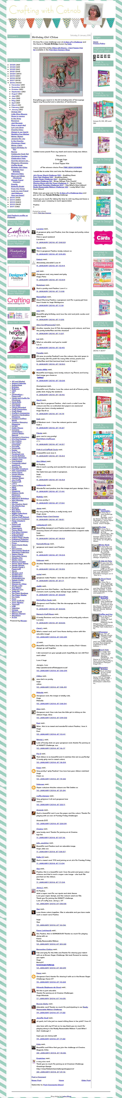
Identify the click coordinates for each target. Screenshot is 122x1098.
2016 (13, 83)
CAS (14, 391)
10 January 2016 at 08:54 (52, 704)
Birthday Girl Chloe (19, 167)
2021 (12, 71)
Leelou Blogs (66, 1096)
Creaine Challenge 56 (42, 181)
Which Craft (17, 612)
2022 (13, 69)
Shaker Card (17, 560)
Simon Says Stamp (20, 563)
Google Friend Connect (17, 181)
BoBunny (15, 389)
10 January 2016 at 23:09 (52, 824)
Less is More (17, 485)
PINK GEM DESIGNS (73, 167)
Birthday (15, 387)
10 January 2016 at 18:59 (51, 762)
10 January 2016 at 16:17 (51, 748)
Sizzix (14, 571)
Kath (38, 419)
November (16, 87)
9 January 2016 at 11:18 (50, 305)
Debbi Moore (17, 428)
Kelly (69, 44)
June (14, 98)
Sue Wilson (16, 587)
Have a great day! (18, 125)
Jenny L (40, 888)
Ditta (39, 1044)
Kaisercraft (16, 482)
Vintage (15, 610)
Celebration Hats (18, 158)
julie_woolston (43, 843)
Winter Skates (17, 136)
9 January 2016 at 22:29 (51, 595)
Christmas (16, 404)
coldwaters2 (42, 525)
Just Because (17, 123)
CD (13, 392)
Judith (39, 586)
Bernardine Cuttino (45, 949)
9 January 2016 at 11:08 (50, 291)
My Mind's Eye (18, 506)
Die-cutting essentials (16, 443)
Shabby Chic (17, 558)
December (16, 85)
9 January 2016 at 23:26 (51, 609)
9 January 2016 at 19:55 (51, 569)
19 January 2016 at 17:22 (51, 1013)
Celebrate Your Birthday (17, 170)
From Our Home (18, 189)
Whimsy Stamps (18, 614)
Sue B (39, 400)
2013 (12, 202)
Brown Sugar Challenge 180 (45, 179)
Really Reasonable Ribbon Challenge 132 (50, 187)
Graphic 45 (17, 467)
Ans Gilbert (42, 461)
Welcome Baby (17, 174)
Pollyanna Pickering (20, 539)
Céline (39, 676)
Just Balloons (17, 193)
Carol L (40, 628)
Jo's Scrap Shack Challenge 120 (47, 175)
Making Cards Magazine (18, 494)
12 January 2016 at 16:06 (51, 925)
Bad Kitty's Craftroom (46, 439)
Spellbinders (17, 574)
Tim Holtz (16, 597)
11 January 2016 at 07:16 (51, 837)
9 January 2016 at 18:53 (51, 538)
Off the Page (17, 515)
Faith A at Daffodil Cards (47, 449)
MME (14, 489)
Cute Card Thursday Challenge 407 (48, 185)
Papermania (17, 528)
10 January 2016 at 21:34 (51, 790)
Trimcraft (15, 604)
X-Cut (14, 617)
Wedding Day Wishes (20, 134)
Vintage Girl (16, 112)
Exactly (14, 184)
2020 (13, 74)
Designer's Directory (20, 437)
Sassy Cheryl (17, 554)
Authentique (17, 385)
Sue (38, 869)
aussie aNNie (42, 369)
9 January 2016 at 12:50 (51, 364)
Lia (38, 339)
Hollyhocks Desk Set (20, 154)
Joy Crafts (16, 480)
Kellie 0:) (40, 857)
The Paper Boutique (20, 593)
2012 (12, 204)
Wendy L (40, 739)
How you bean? (17, 195)
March (15, 105)
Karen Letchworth (44, 930)
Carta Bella (16, 402)
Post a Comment (39, 1077)
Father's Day (17, 459)
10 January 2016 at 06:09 (52, 671)
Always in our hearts (19, 132)
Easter (14, 450)
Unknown (40, 560)
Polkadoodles (17, 535)
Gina (39, 709)
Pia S (39, 754)
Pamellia (40, 353)
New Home (16, 511)
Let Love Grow (17, 127)
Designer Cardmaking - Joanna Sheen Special (18, 432)
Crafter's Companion (21, 413)
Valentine (16, 608)
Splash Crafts (18, 580)
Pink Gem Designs (19, 532)
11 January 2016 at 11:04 (51, 863)
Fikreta (39, 433)
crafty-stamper (43, 796)
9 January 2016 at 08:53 (51, 242)
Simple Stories (18, 565)
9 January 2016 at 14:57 (51, 444)
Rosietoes (41, 285)
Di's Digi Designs (19, 439)
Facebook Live (18, 454)
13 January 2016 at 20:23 (51, 944)
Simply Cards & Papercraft (18, 568)
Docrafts (15, 446)
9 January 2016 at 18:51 (50, 519)
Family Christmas (19, 457)
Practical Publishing (20, 541)
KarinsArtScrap (43, 544)
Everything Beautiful (103, 597)
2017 (12, 80)
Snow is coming (18, 116)
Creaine (40, 829)
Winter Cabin (16, 145)
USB (14, 606)
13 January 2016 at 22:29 (51, 968)
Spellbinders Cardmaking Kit (18, 577)
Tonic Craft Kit (18, 601)
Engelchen (41, 1058)
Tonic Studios (17, 602)
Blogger (24, 621)
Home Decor (17, 472)
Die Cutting (16, 441)
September (16, 92)
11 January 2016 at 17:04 (51, 882)
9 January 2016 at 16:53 (51, 480)
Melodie (40, 692)
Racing (14, 152)
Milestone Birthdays (20, 498)
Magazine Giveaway (19, 163)
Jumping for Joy (18, 139)
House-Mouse (18, 474)
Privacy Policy (99, 43)
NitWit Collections (19, 513)
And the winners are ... (20, 161)
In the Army (16, 118)
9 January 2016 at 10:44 (51, 266)
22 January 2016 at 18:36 (51, 1053)
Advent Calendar (19, 383)
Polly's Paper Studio (20, 537)
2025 (13, 65)
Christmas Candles (19, 156)
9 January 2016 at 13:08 (51, 381)
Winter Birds (104, 545)
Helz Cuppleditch (19, 470)
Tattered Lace (17, 589)
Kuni (38, 723)
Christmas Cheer (18, 143)
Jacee (39, 508)
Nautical (15, 508)
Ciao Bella (16, 405)
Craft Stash (17, 411)
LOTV (14, 483)
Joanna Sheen (18, 478)
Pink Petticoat (18, 534)
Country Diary (17, 130)
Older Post (86, 1080)
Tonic (14, 599)
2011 (12, 206)
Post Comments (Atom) (53, 1085)
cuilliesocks (41, 485)
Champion (103, 632)
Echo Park (16, 452)
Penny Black (17, 530)
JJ (37, 642)
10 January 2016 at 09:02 (52, 718)
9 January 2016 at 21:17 (50, 581)
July (14, 96)
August (15, 94)
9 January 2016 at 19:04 (51, 555)
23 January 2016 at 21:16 (51, 1072)
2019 (13, 76)
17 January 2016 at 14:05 (51, 998)
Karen (39, 973)
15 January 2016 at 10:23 (51, 982)
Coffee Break (17, 165)
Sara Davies (17, 548)
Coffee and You (105, 614)
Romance (15, 121)
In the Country (17, 141)
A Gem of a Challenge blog (71, 193)
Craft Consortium (19, 409)
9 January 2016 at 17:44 (50, 491)
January (15, 109)
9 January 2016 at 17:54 (51, 503)
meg (38, 311)
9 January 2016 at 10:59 (51, 280)
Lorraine (40, 229)
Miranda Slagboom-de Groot (49, 987)
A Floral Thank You (105, 579)
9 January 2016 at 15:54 (51, 456)
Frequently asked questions (19, 464)
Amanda (40, 810)
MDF (14, 487)
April (14, 103)
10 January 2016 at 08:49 (52, 687)
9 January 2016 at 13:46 (51, 395)
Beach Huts (104, 650)
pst (38, 271)
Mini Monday (17, 500)
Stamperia (16, 582)
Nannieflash (42, 297)
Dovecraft (16, 448)
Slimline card (17, 573)
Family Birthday (18, 456)
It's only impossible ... (105, 510)
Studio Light (17, 586)
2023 (13, 67)
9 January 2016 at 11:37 (50, 333)
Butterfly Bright (17, 186)
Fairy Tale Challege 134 (43, 177)
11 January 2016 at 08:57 (51, 852)
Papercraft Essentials (16, 525)
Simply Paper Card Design (48, 516)
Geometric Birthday (103, 668)
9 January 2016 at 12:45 (51, 348)
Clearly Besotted (19, 407)
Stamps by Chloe (19, 584)
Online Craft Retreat (20, 517)
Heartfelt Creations (20, 469)
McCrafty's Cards (44, 600)
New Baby (16, 509)
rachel (39, 574)
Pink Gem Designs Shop (59, 50)
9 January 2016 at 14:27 (50, 428)
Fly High (102, 527)
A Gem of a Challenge (73, 42)
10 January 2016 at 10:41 (51, 734)
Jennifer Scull (42, 1018)
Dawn (39, 768)
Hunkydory (16, 476)
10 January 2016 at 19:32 (51, 779)
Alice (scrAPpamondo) (46, 325)
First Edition (17, 461)
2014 (12, 200)
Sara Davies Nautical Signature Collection (20, 551)
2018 (12, 78)
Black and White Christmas (18, 177)
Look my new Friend (19, 191)
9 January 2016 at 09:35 (51, 254)
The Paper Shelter (19, 595)
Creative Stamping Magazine (19, 423)
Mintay (15, 502)
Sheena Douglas (19, 561)
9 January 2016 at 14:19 (50, 414)
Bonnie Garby (42, 1004)
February (16, 107)
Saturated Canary (19, 556)
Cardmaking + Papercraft (17, 395)
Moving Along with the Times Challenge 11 (50, 183)
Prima (14, 543)
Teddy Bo (16, 591)
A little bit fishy (105, 561)
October (15, 89)
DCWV (15, 426)
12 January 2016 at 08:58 (51, 904)
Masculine (16, 496)
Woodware (16, 615)
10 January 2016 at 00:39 (52, 637)
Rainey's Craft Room (45, 614)
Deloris (40, 259)
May (14, 101)
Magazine (16, 491)
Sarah (39, 248)
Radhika (40, 497)
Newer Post (36, 1080)
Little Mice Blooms (19, 114)
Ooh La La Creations (20, 519)
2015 (13, 198)
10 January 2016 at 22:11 (51, 804)
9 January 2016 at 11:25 (50, 319)
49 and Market (18, 381)
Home (61, 1080)
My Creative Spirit (19, 504)
